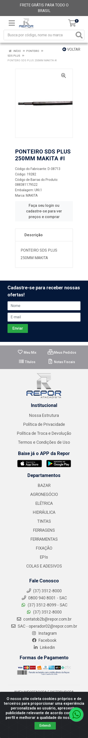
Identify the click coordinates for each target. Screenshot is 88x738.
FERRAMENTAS (44, 539)
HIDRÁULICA (44, 512)
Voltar (71, 49)
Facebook (44, 640)
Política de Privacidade (44, 424)
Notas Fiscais (61, 362)
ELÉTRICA (44, 503)
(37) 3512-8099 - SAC (44, 605)
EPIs (44, 557)
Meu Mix (26, 352)
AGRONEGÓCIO (44, 494)
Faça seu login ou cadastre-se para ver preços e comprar (44, 211)
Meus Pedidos (62, 352)
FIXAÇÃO (44, 548)
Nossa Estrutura (44, 415)
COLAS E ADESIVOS (44, 566)
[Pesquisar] (79, 35)
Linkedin (44, 647)
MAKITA (32, 195)
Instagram (44, 633)
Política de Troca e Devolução (44, 433)
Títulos (27, 362)
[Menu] (12, 23)
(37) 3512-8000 (44, 612)
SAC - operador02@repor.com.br (44, 626)
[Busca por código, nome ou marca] (39, 35)
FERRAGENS (44, 530)
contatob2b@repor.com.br (44, 619)
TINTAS (44, 521)
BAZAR (44, 485)
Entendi (45, 725)
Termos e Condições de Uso (44, 442)
